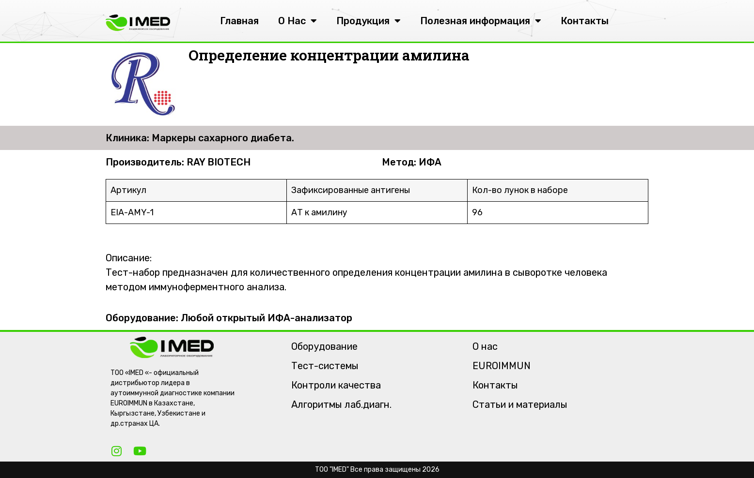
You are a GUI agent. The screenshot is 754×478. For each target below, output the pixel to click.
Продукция (368, 20)
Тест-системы (325, 366)
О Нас (297, 20)
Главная (239, 21)
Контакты (585, 21)
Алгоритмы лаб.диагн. (341, 404)
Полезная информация (480, 20)
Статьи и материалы (519, 404)
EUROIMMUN (501, 366)
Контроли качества (336, 385)
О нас (485, 346)
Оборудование (324, 346)
